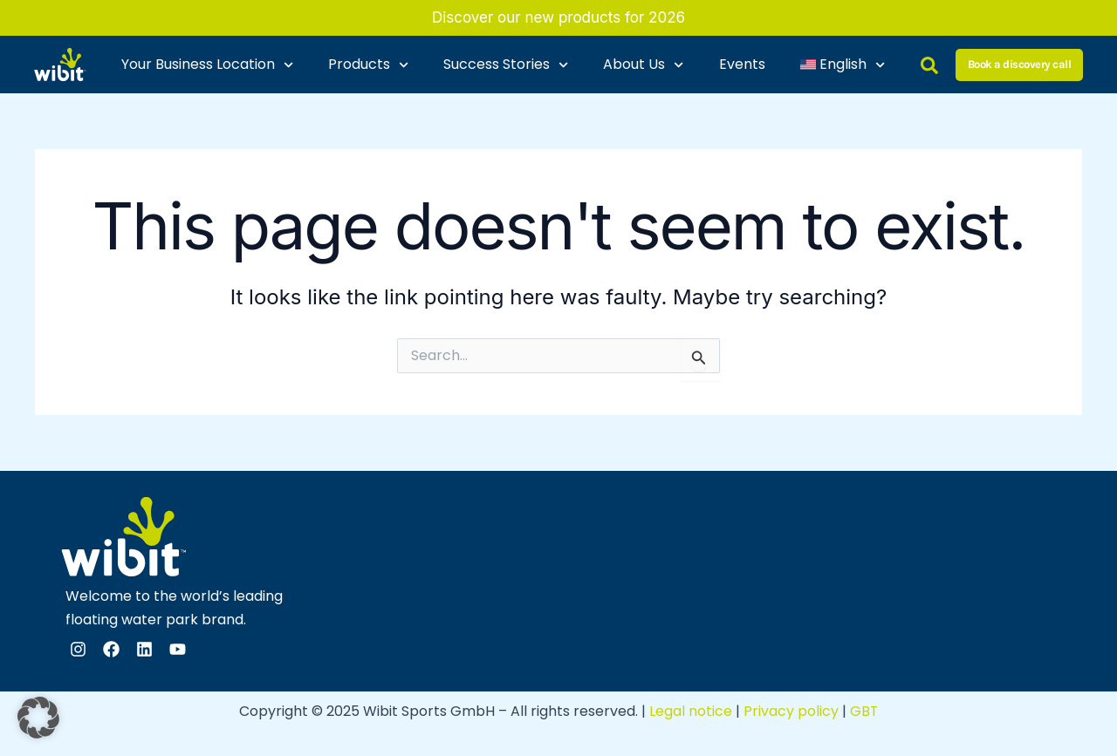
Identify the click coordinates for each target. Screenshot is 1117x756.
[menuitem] (843, 64)
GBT (864, 711)
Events (742, 64)
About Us (643, 64)
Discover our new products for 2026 (558, 17)
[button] (38, 717)
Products (368, 64)
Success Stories (505, 64)
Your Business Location (207, 64)
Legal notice (690, 711)
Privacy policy (791, 711)
